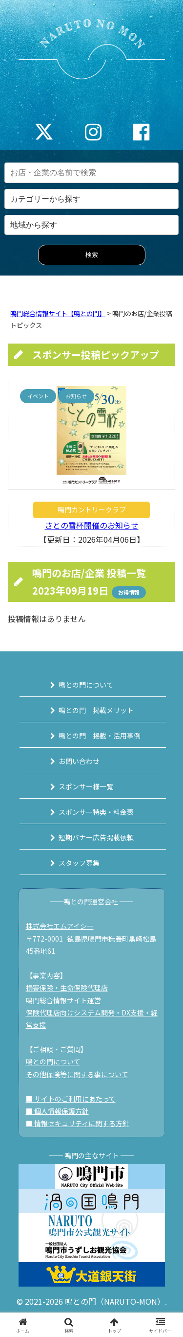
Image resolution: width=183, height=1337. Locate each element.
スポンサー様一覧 (86, 786)
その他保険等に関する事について (77, 1074)
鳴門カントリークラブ (92, 509)
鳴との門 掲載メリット (96, 710)
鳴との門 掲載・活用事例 (100, 735)
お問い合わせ (79, 761)
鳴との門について (86, 685)
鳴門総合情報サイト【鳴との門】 (57, 313)
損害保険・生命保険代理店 (67, 987)
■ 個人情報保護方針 (57, 1111)
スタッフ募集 (79, 863)
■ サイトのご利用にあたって (71, 1099)
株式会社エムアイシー (60, 926)
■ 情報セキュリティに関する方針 (77, 1123)
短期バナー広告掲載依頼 (96, 837)
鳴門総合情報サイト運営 (63, 1000)
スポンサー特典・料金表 (96, 812)
